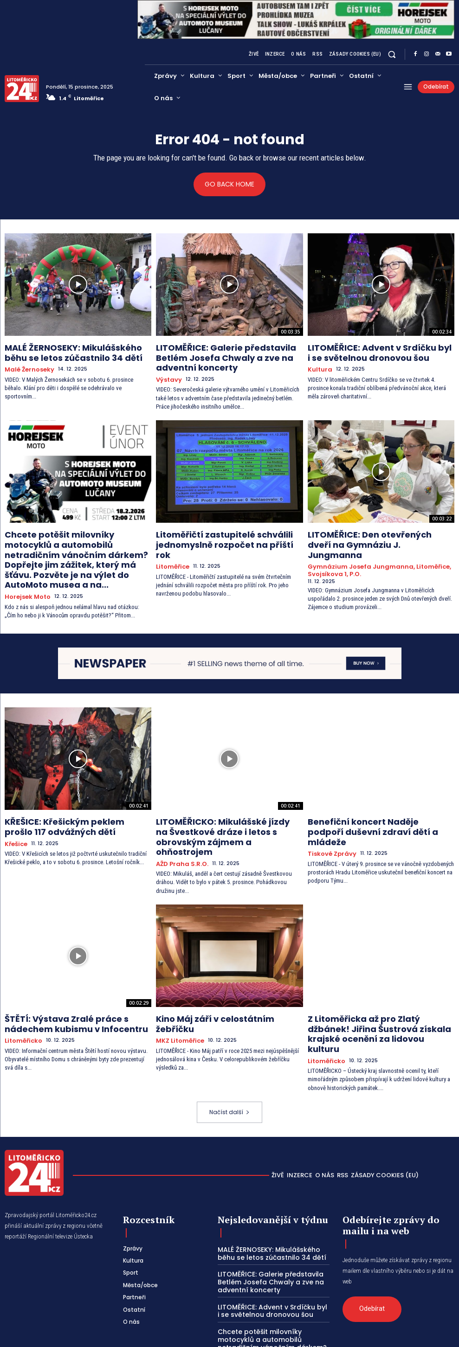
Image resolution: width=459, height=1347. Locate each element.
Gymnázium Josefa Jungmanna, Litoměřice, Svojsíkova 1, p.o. (370, 547)
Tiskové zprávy (329, 809)
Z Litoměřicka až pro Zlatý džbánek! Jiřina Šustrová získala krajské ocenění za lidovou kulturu (381, 978)
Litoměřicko (21, 989)
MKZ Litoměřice (177, 981)
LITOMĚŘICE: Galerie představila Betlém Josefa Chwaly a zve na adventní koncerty (225, 354)
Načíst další (229, 1047)
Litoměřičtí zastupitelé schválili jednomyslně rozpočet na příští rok (218, 530)
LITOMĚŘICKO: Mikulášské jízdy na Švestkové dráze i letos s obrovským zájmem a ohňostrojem (220, 799)
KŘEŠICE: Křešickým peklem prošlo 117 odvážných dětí (70, 795)
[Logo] (22, 88)
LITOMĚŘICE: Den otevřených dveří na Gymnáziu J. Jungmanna (373, 530)
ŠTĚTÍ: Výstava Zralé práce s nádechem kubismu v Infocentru (74, 974)
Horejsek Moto (25, 568)
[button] (392, 54)
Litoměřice (170, 544)
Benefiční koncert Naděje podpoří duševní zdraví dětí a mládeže (368, 795)
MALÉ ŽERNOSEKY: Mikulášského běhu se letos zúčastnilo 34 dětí (74, 350)
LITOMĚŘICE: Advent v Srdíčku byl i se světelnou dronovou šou (372, 350)
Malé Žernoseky (27, 365)
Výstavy (167, 373)
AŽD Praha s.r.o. (178, 817)
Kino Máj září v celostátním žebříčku (219, 970)
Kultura (318, 365)
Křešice (15, 809)
